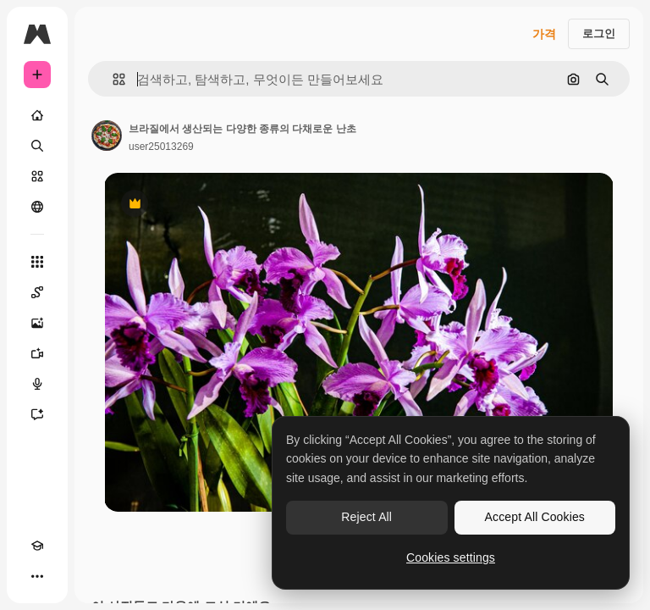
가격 (544, 34)
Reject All (366, 517)
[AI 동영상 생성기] (37, 353)
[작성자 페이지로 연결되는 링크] (106, 135)
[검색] (37, 145)
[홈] (37, 115)
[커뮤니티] (37, 206)
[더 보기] (37, 576)
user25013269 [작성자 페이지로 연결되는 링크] (161, 146)
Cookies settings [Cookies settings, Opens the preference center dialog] (450, 557)
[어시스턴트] (37, 414)
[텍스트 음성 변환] (37, 383)
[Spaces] (37, 292)
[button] (112, 79)
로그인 (598, 33)
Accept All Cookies (535, 517)
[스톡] (37, 176)
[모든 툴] (37, 261)
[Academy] (37, 545)
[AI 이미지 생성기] (37, 322)
